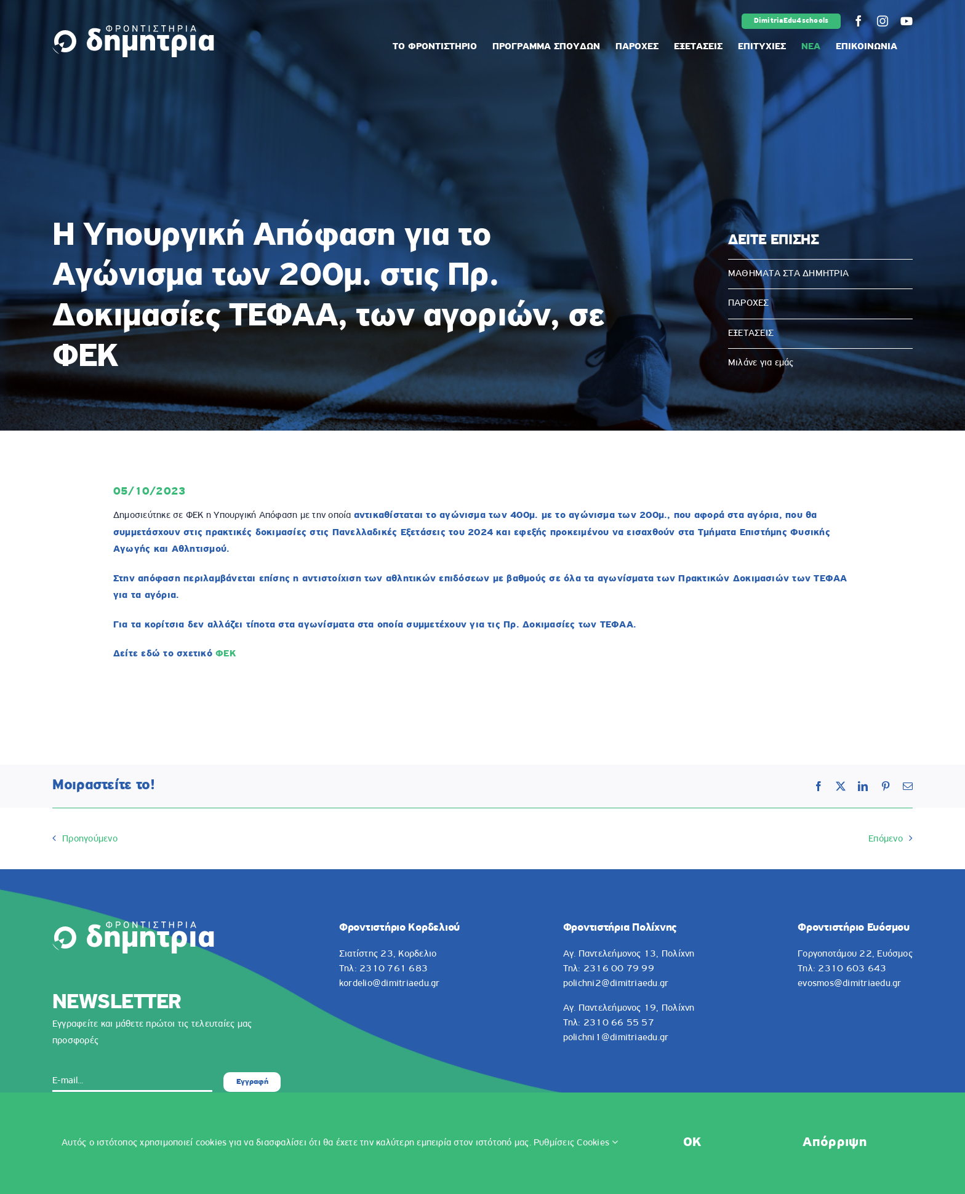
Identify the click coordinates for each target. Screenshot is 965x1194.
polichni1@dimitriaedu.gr (616, 1038)
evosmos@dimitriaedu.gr (849, 984)
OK (692, 1143)
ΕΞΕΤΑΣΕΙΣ (751, 333)
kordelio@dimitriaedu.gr (389, 984)
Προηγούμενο (90, 839)
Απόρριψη (835, 1143)
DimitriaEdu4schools (791, 21)
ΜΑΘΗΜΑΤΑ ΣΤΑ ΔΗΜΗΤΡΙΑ (788, 274)
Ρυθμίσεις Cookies (576, 1143)
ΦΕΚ (225, 654)
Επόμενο (885, 839)
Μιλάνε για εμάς (761, 363)
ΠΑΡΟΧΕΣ (748, 303)
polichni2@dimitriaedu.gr (616, 984)
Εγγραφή (252, 1082)
